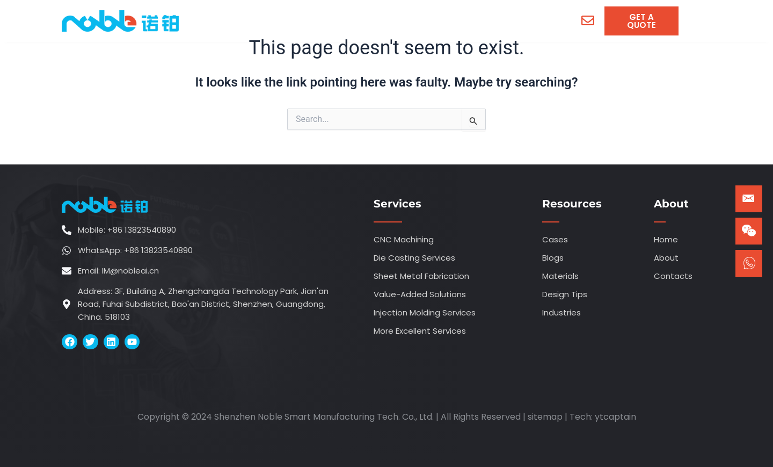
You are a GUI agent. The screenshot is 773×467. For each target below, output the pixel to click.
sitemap (545, 417)
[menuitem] (300, 21)
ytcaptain (615, 417)
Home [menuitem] (235, 21)
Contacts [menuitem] (518, 21)
